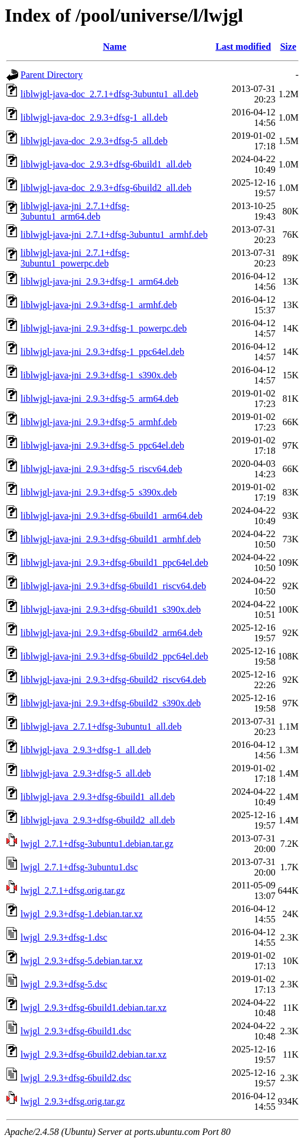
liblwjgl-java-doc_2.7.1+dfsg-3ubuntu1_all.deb (109, 94)
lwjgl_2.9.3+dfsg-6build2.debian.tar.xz (93, 1054)
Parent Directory (51, 75)
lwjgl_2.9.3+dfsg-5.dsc (63, 984)
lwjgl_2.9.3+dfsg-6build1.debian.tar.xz (93, 1008)
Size (288, 47)
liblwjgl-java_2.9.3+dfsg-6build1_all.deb (97, 797)
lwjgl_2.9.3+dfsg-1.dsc (63, 937)
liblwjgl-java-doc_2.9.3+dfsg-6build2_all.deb (105, 188)
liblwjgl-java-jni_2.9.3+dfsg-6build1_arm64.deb (111, 516)
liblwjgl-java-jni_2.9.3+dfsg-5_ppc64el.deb (102, 445)
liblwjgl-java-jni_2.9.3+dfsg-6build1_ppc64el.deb (114, 562)
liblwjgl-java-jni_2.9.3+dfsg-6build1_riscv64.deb (113, 586)
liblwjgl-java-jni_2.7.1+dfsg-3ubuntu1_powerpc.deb (74, 258)
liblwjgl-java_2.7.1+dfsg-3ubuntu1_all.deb (100, 726)
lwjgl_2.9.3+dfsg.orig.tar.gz (72, 1101)
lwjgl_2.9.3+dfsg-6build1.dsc (75, 1031)
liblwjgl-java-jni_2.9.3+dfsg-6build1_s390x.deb (110, 609)
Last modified (243, 47)
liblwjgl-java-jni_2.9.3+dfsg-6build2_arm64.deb (111, 633)
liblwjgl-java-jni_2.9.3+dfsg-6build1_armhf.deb (110, 539)
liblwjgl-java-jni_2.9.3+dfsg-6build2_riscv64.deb (113, 680)
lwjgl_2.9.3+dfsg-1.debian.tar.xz (81, 914)
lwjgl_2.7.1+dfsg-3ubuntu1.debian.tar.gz (96, 844)
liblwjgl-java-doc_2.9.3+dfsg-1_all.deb (93, 117)
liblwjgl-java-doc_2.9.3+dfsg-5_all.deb (93, 141)
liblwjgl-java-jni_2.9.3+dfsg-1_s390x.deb (98, 375)
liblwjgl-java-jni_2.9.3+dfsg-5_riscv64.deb (101, 469)
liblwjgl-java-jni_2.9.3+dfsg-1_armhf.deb (98, 305)
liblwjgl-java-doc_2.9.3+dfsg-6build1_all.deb (105, 164)
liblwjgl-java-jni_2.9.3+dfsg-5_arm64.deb (99, 399)
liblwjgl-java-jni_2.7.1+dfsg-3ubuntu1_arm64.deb (74, 211)
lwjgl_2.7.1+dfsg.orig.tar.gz (72, 890)
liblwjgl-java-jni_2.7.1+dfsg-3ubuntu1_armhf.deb (114, 235)
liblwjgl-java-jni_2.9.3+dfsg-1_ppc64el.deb (102, 352)
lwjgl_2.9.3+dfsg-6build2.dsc (75, 1078)
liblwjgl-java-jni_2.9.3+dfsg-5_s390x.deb (98, 492)
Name (114, 47)
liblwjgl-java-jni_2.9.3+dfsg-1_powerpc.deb (103, 328)
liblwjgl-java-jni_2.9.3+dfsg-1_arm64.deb (99, 281)
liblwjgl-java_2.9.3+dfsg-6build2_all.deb (97, 820)
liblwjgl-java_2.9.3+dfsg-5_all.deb (85, 773)
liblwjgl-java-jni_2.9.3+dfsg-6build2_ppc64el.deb (114, 656)
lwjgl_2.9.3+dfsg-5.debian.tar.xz (81, 961)
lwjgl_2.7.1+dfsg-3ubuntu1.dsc (79, 867)
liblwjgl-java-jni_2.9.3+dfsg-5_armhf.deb (98, 422)
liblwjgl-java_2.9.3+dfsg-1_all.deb (85, 750)
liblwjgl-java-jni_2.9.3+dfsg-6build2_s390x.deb (110, 703)
